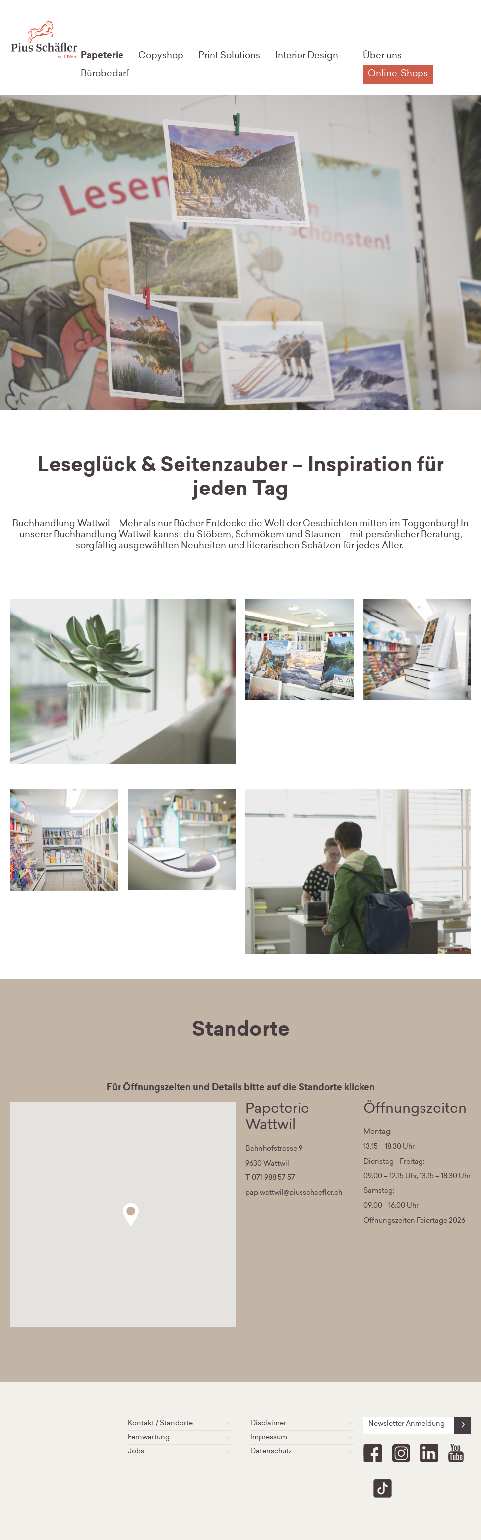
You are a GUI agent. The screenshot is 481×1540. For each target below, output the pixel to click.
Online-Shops (398, 74)
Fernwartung (179, 1437)
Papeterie (102, 56)
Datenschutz (302, 1451)
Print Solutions (229, 56)
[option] (299, 649)
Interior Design (306, 56)
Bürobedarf (105, 74)
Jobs (179, 1451)
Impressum (302, 1437)
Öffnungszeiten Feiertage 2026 (414, 1221)
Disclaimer (302, 1423)
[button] (131, 1214)
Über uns (382, 56)
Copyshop (160, 56)
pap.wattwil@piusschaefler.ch (293, 1193)
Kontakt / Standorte (179, 1423)
